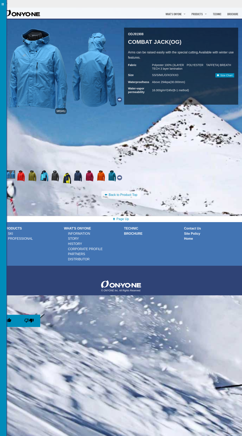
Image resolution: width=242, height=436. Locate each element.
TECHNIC (217, 14)
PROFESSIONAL (20, 238)
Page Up (122, 219)
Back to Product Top (121, 194)
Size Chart (224, 75)
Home (188, 238)
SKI (10, 233)
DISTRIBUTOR (79, 259)
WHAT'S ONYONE (174, 14)
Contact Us (192, 228)
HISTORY (75, 244)
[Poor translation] (29, 321)
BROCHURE (232, 14)
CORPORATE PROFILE (85, 249)
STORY (73, 238)
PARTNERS (76, 254)
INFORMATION (79, 233)
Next (119, 99)
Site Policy (192, 233)
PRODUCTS (197, 14)
